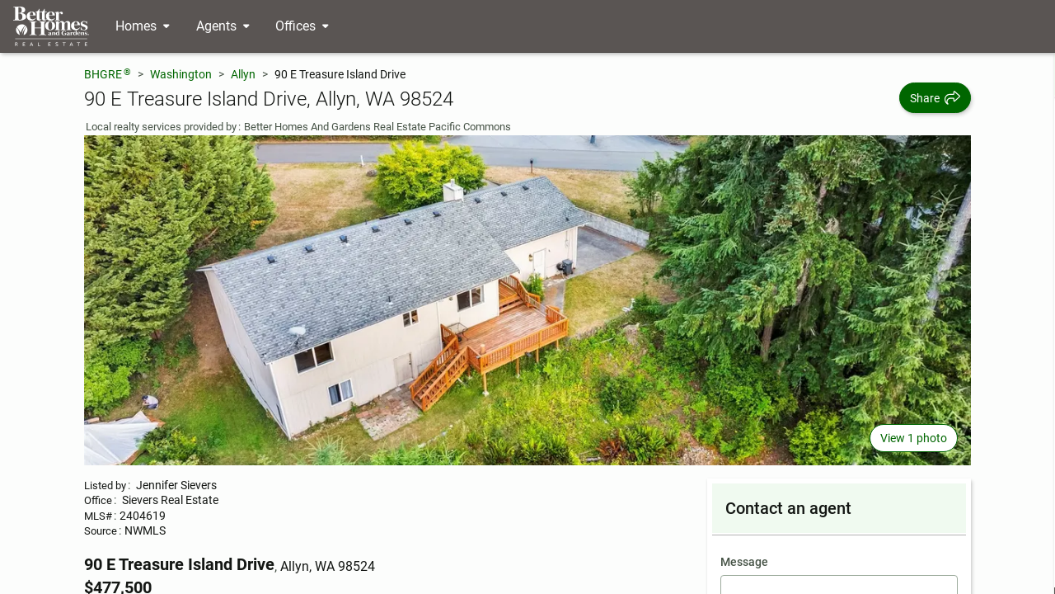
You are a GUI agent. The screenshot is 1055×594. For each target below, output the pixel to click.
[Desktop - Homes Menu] (142, 26)
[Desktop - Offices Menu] (302, 26)
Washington (181, 74)
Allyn (243, 74)
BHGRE (107, 74)
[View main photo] (527, 300)
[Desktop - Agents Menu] (223, 26)
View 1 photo (913, 438)
